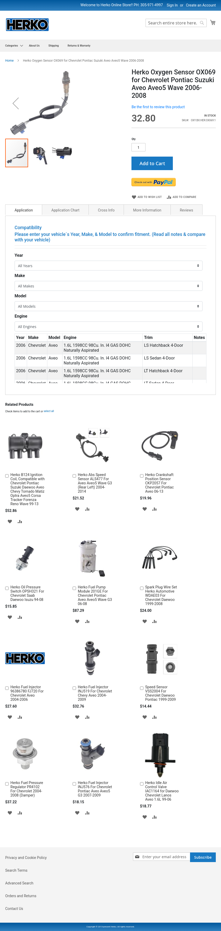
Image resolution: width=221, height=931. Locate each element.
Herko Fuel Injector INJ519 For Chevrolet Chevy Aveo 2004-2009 (95, 713)
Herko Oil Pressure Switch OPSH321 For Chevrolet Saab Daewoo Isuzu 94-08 (27, 613)
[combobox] (176, 23)
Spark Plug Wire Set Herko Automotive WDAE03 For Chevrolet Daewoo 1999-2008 (161, 615)
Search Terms (16, 890)
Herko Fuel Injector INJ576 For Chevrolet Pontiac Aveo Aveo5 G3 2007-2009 (95, 809)
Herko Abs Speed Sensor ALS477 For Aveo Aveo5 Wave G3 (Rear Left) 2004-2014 (95, 503)
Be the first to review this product (158, 107)
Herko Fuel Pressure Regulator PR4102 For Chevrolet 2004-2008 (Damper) (26, 809)
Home (9, 60)
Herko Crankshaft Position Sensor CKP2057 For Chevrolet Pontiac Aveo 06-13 (159, 503)
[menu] (110, 46)
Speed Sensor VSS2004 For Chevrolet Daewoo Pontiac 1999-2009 (160, 713)
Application (24, 230)
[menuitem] (12, 46)
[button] (40, 203)
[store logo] (27, 25)
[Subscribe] (203, 877)
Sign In (172, 5)
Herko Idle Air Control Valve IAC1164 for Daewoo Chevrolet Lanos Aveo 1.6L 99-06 (162, 811)
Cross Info (106, 230)
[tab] (23, 229)
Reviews (186, 230)
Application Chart (65, 230)
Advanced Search (19, 903)
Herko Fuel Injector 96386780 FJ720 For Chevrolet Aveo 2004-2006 (26, 713)
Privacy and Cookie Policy (26, 878)
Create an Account (201, 5)
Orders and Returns (20, 916)
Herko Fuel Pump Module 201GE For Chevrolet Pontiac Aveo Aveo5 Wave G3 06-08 (95, 615)
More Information (147, 230)
